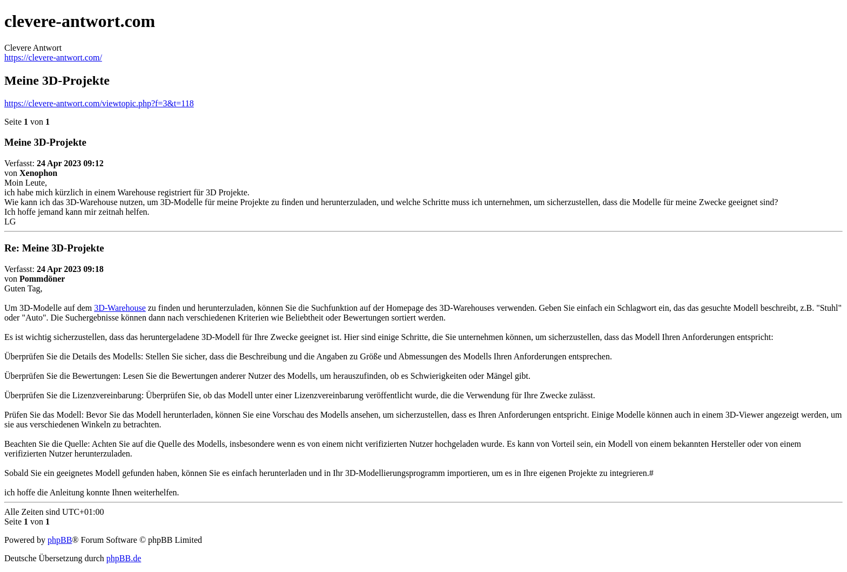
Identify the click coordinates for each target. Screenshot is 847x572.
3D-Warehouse (120, 307)
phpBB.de (123, 558)
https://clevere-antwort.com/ (53, 57)
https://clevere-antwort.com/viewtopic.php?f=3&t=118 (99, 103)
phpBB (60, 539)
